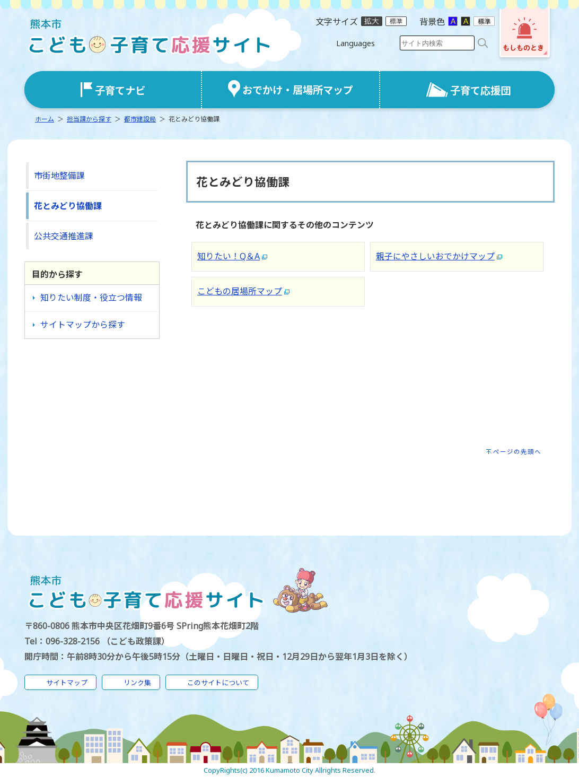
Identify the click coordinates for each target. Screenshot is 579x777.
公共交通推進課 (63, 236)
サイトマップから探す (82, 324)
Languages (355, 43)
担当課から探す (89, 119)
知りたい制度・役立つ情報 (91, 297)
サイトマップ (66, 682)
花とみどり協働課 (68, 206)
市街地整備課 (59, 175)
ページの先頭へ (517, 452)
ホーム (44, 119)
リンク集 (137, 682)
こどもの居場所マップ (239, 291)
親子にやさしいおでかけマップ (435, 256)
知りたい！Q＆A (228, 256)
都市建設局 (140, 119)
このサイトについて (218, 682)
